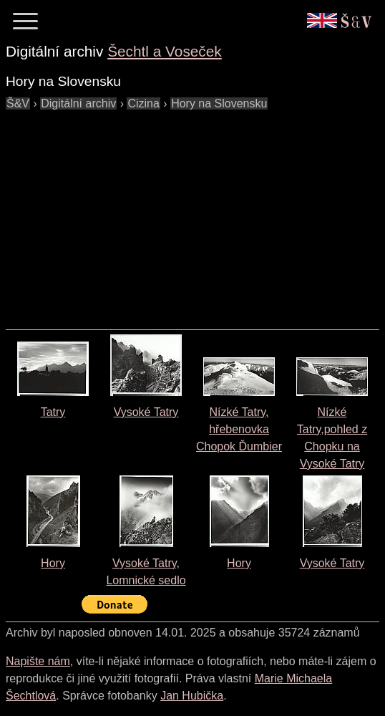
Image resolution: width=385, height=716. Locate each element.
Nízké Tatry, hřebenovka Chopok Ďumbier (239, 429)
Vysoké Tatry (146, 412)
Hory (53, 563)
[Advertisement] (195, 212)
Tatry (53, 412)
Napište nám (38, 661)
